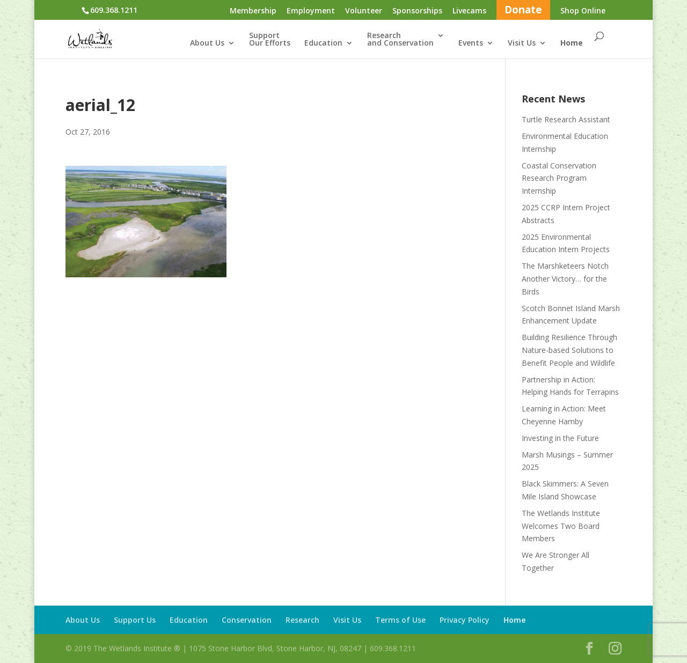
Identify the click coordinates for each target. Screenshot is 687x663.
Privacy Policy (464, 620)
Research (302, 620)
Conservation (247, 620)
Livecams (469, 11)
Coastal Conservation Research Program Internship (559, 178)
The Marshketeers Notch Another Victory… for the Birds (565, 279)
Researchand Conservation (400, 40)
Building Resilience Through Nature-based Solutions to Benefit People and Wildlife (569, 350)
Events (470, 43)
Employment (311, 11)
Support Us (135, 620)
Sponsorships (417, 11)
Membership (253, 11)
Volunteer (363, 11)
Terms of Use (400, 620)
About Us (207, 43)
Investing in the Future (560, 438)
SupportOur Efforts (269, 40)
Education (323, 43)
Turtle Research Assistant (566, 119)
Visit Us (522, 43)
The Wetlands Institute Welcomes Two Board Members (561, 526)
